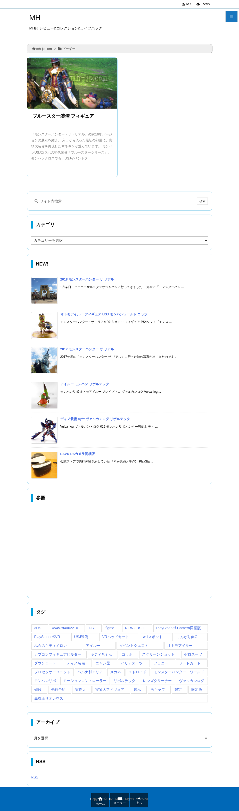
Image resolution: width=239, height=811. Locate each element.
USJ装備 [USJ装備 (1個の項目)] (81, 637)
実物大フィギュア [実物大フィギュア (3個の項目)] (109, 689)
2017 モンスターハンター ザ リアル (87, 349)
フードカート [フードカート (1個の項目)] (190, 663)
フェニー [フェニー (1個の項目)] (161, 663)
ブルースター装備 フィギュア (63, 116)
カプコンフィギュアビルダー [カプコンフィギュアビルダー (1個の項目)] (57, 654)
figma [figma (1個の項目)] (109, 628)
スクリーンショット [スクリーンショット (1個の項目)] (158, 654)
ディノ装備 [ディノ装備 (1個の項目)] (76, 663)
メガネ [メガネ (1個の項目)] (115, 672)
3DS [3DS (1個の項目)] (37, 628)
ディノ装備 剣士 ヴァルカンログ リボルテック (95, 419)
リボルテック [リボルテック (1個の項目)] (124, 681)
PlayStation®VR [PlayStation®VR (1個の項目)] (47, 637)
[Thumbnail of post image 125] (72, 83)
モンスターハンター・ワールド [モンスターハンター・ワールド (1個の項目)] (179, 672)
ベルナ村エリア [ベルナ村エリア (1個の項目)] (90, 672)
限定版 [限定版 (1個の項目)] (196, 689)
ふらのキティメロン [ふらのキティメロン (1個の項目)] (50, 645)
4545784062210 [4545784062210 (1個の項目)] (65, 628)
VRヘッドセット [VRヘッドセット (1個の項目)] (115, 637)
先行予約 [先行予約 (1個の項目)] (58, 689)
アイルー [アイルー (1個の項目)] (93, 645)
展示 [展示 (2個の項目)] (137, 689)
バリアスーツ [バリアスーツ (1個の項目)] (132, 663)
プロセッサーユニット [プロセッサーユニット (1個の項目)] (52, 672)
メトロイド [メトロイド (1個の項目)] (137, 672)
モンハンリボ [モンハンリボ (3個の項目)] (45, 681)
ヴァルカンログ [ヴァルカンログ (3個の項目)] (191, 681)
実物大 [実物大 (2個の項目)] (80, 689)
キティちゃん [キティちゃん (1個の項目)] (101, 654)
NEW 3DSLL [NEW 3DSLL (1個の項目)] (135, 628)
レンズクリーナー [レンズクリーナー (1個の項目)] (157, 681)
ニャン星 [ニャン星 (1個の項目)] (103, 663)
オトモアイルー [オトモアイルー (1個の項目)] (180, 645)
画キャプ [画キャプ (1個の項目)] (158, 689)
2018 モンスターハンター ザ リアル (87, 279)
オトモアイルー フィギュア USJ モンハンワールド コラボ (104, 314)
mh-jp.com (44, 49)
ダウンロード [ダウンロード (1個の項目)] (45, 663)
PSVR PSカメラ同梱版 (77, 454)
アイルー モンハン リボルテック (84, 384)
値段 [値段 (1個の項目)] (38, 689)
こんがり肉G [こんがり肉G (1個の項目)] (187, 637)
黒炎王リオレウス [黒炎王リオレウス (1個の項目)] (48, 698)
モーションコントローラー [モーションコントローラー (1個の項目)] (84, 681)
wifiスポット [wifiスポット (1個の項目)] (152, 637)
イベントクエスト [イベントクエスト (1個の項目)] (133, 645)
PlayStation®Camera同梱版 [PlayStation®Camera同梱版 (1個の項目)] (178, 628)
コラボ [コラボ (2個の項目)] (127, 654)
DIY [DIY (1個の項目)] (92, 628)
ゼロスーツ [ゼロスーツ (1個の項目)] (193, 654)
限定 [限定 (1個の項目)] (178, 689)
